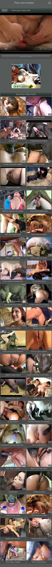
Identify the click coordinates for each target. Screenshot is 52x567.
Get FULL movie (26, 56)
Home (4, 10)
